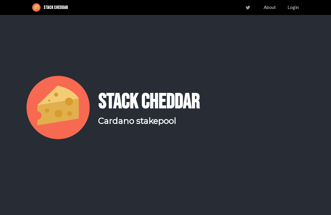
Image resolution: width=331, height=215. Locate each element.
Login (293, 7)
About (270, 7)
